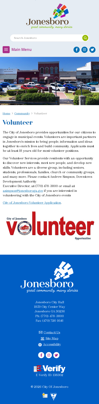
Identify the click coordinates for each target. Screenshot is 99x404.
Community (22, 113)
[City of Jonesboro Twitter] (92, 50)
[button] (85, 38)
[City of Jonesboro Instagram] (84, 50)
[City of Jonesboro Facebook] (77, 50)
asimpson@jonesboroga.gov (23, 191)
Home (6, 113)
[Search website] (44, 37)
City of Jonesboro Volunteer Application (32, 203)
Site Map (49, 338)
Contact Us (49, 332)
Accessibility (49, 344)
